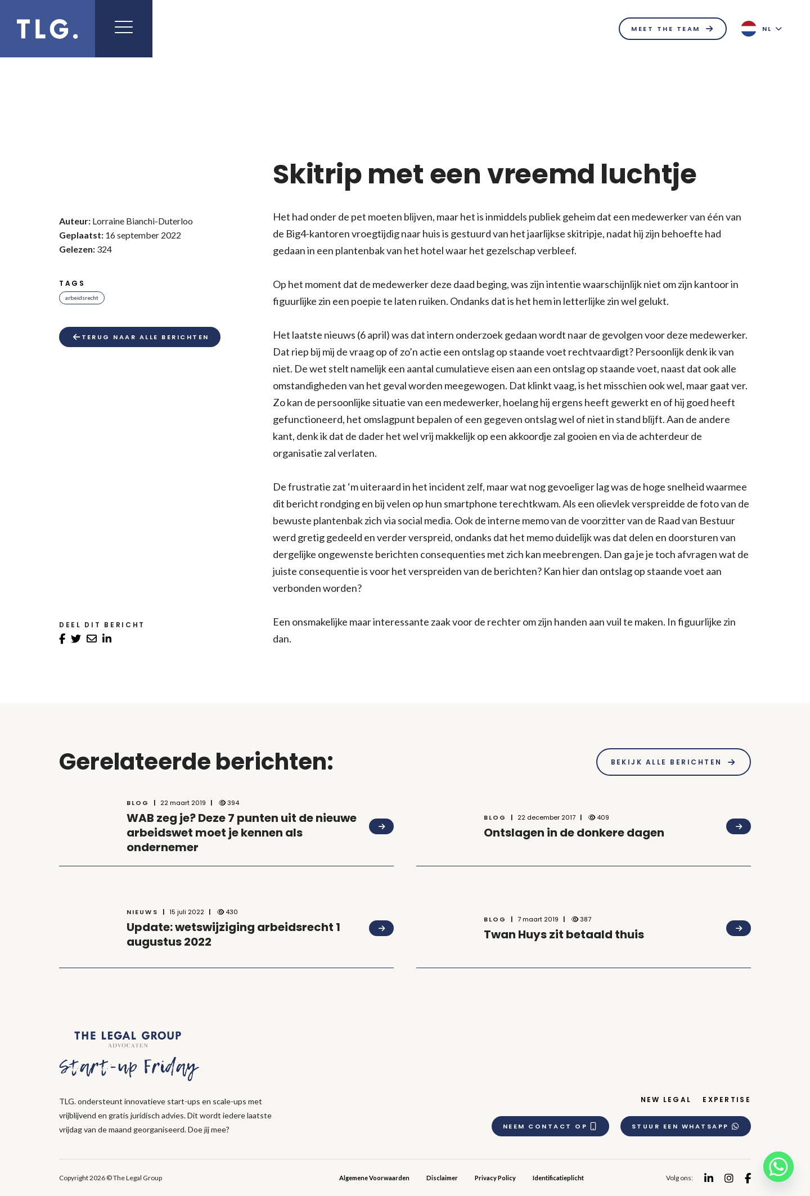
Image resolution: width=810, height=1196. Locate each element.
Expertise (727, 1099)
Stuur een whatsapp (686, 1126)
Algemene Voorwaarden (374, 1177)
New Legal (666, 1099)
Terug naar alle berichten (141, 336)
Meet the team (665, 28)
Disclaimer (442, 1177)
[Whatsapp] (778, 1167)
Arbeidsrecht (81, 297)
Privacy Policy (495, 1177)
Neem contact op (550, 1126)
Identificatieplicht (558, 1177)
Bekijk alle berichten (666, 762)
